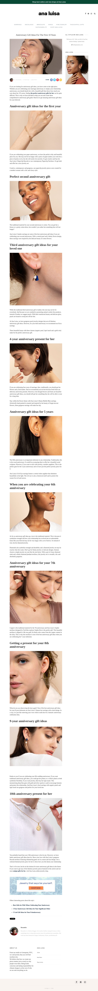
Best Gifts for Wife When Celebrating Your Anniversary (31, 905)
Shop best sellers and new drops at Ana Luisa (49, 2)
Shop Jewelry (40, 962)
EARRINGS (18, 24)
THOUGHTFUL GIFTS (77, 24)
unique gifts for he (19, 871)
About (38, 952)
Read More (39, 957)
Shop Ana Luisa (56, 27)
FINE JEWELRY (61, 24)
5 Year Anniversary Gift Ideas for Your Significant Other (31, 909)
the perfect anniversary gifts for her (42, 93)
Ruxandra (18, 79)
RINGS (50, 24)
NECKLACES (29, 24)
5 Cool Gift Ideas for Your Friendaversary (27, 912)
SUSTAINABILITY (41, 27)
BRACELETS (41, 24)
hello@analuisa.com (78, 44)
